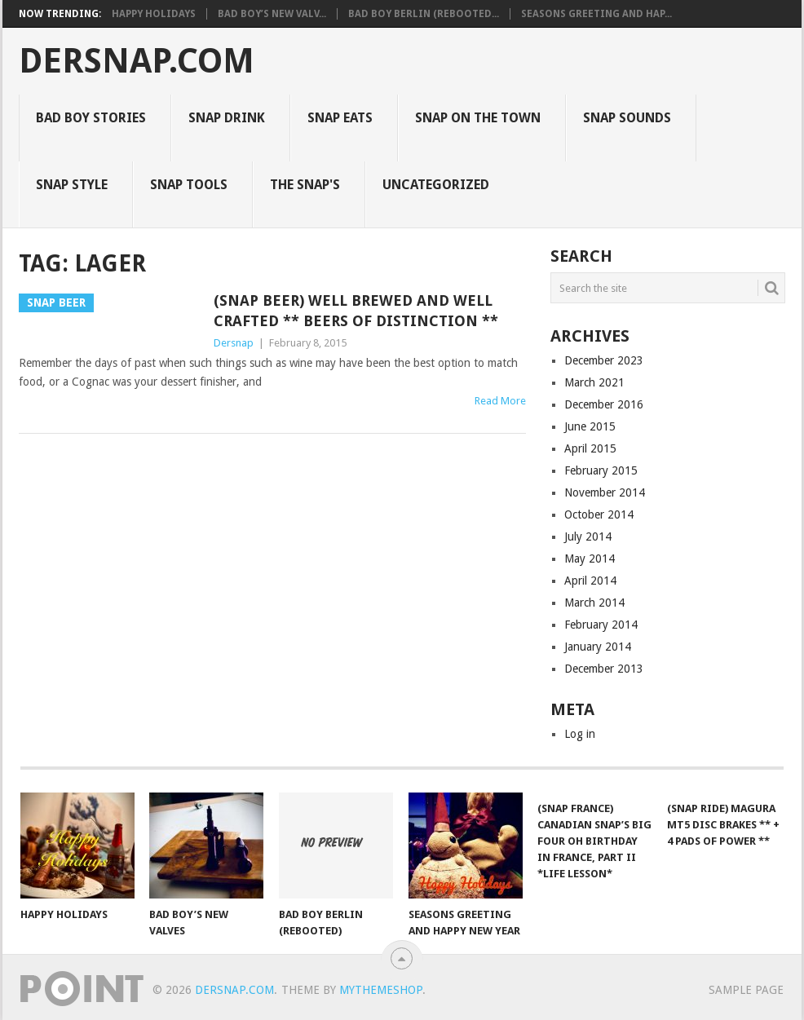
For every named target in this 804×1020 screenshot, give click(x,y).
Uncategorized (435, 184)
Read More (500, 401)
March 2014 (594, 602)
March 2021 (594, 382)
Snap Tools (189, 184)
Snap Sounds (627, 118)
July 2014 (588, 536)
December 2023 (603, 360)
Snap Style (72, 184)
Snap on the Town (478, 118)
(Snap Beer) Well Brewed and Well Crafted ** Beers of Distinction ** (356, 310)
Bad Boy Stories (91, 118)
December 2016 (603, 404)
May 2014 (589, 558)
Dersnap (234, 343)
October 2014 (599, 514)
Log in (579, 733)
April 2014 (590, 580)
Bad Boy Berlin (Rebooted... (423, 14)
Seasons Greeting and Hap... (596, 14)
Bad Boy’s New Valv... (272, 14)
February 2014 (601, 624)
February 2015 (601, 470)
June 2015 (590, 426)
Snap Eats (340, 118)
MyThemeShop (380, 989)
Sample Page (746, 989)
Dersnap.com (136, 61)
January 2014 (597, 646)
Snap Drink (226, 118)
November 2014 (604, 492)
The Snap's (305, 184)
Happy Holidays (154, 14)
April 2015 (590, 448)
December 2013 (603, 668)
